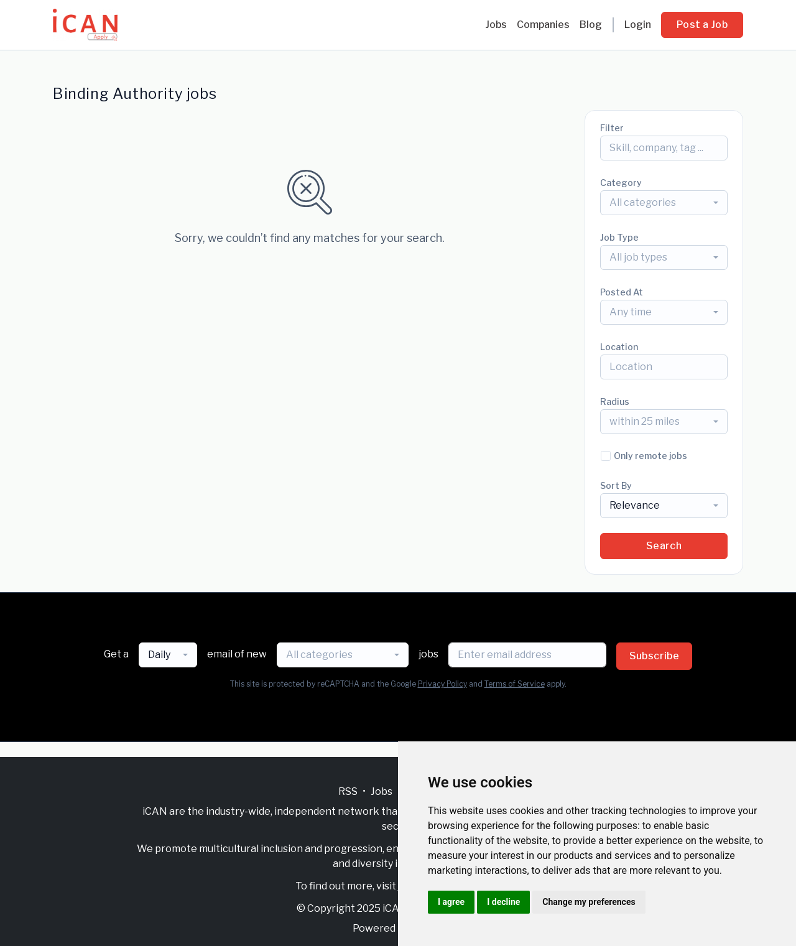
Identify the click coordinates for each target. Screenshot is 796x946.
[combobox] (664, 202)
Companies (543, 24)
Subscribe (654, 656)
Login (637, 24)
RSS (348, 791)
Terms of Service (514, 684)
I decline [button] (503, 902)
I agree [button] (451, 902)
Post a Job (702, 24)
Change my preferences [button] (588, 902)
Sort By (616, 485)
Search (664, 546)
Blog (591, 24)
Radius (614, 401)
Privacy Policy (442, 684)
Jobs (496, 24)
